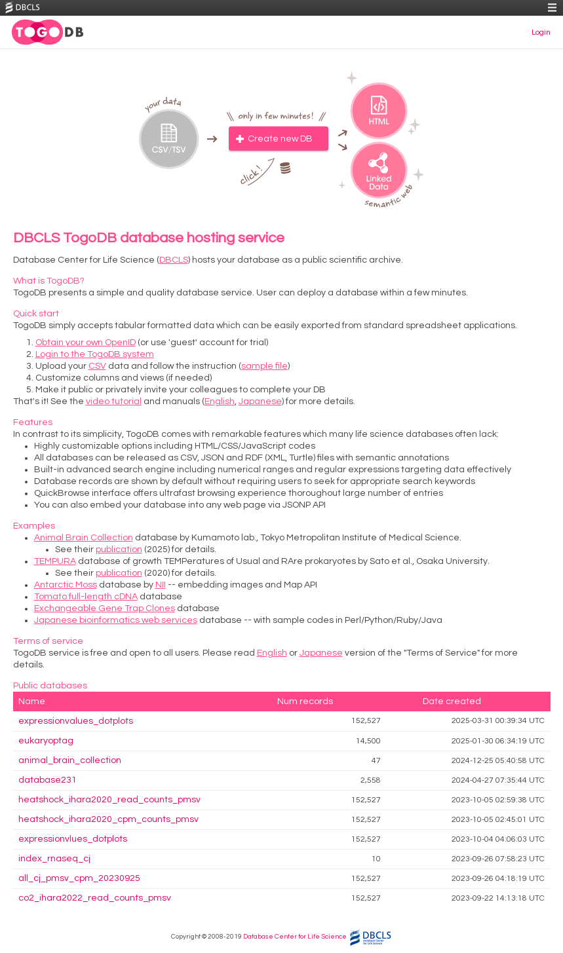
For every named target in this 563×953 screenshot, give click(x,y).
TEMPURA (55, 561)
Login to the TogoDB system (94, 354)
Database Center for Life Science (295, 936)
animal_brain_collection (69, 760)
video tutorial (114, 401)
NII (160, 584)
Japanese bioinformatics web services (115, 620)
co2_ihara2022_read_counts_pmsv (94, 898)
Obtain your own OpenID (85, 342)
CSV (97, 366)
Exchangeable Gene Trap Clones (104, 608)
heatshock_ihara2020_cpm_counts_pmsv (108, 819)
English (219, 401)
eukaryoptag (45, 740)
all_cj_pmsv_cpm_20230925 (79, 878)
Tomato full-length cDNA (86, 596)
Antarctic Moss (65, 584)
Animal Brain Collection (83, 537)
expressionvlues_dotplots (72, 839)
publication (119, 549)
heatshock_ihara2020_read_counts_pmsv (109, 799)
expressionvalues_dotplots (75, 721)
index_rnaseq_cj (54, 858)
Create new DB (280, 138)
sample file (264, 366)
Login (541, 32)
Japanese (260, 401)
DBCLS (173, 260)
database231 (47, 780)
